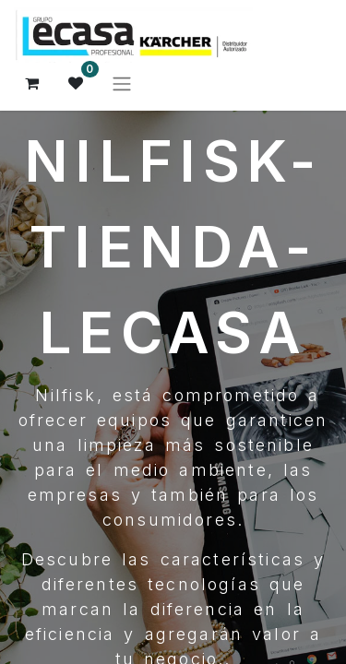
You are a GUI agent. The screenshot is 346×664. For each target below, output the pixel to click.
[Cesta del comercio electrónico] (32, 83)
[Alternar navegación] (121, 83)
